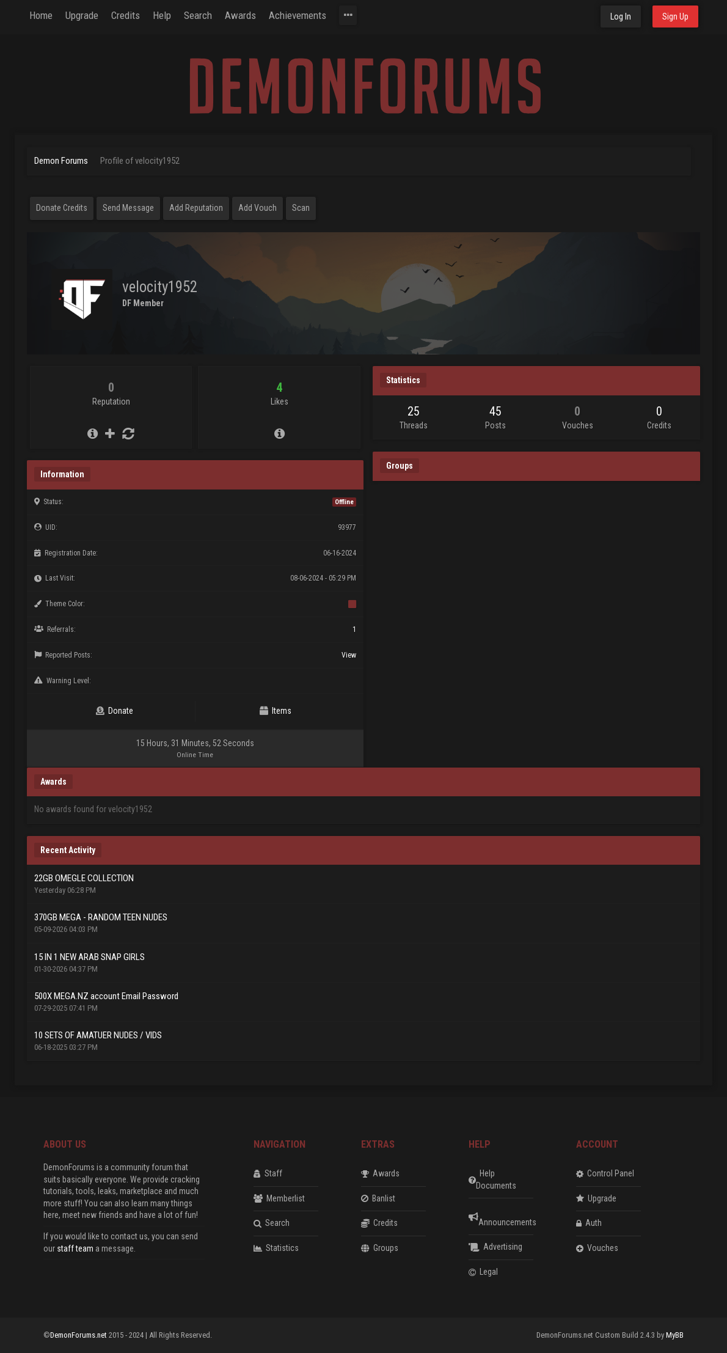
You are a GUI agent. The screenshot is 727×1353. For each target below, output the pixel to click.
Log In (620, 16)
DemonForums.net (79, 1335)
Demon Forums (61, 160)
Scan (301, 208)
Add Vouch (257, 208)
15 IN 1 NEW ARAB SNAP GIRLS (89, 957)
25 (413, 411)
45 (495, 411)
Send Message (128, 208)
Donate (114, 711)
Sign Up (675, 16)
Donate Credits (61, 208)
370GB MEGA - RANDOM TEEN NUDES (100, 917)
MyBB (675, 1335)
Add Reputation (196, 208)
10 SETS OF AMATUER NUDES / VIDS (98, 1035)
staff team (75, 1248)
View (349, 655)
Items (275, 711)
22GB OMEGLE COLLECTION (84, 878)
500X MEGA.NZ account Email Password (106, 996)
